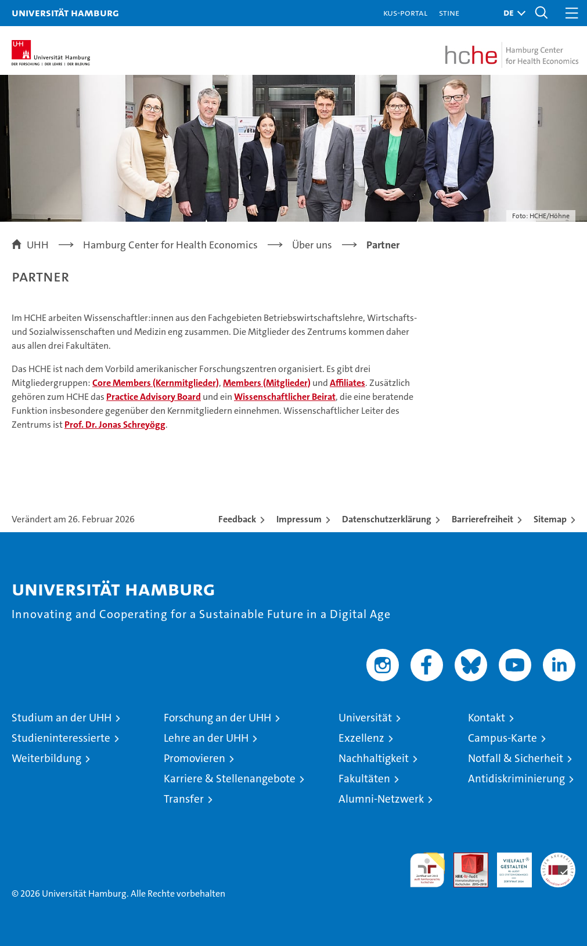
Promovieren (194, 758)
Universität (365, 717)
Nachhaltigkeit (373, 758)
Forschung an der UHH (217, 717)
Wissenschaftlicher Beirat (285, 397)
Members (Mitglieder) (267, 383)
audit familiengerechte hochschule (427, 870)
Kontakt (486, 717)
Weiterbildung (46, 758)
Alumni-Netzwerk (381, 799)
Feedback (237, 519)
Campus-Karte (502, 738)
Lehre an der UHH (206, 738)
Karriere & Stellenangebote (230, 778)
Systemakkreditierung (558, 859)
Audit (464, 859)
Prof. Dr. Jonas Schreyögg (114, 424)
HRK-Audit (508, 865)
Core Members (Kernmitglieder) (155, 383)
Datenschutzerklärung (386, 519)
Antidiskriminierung (516, 778)
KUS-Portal (405, 12)
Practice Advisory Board (153, 397)
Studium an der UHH (61, 717)
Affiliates (347, 383)
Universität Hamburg (65, 12)
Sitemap (550, 519)
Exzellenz (361, 738)
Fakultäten (364, 778)
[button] (511, 13)
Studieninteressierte (61, 738)
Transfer (184, 799)
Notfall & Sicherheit (515, 758)
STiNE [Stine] (449, 12)
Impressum (299, 519)
